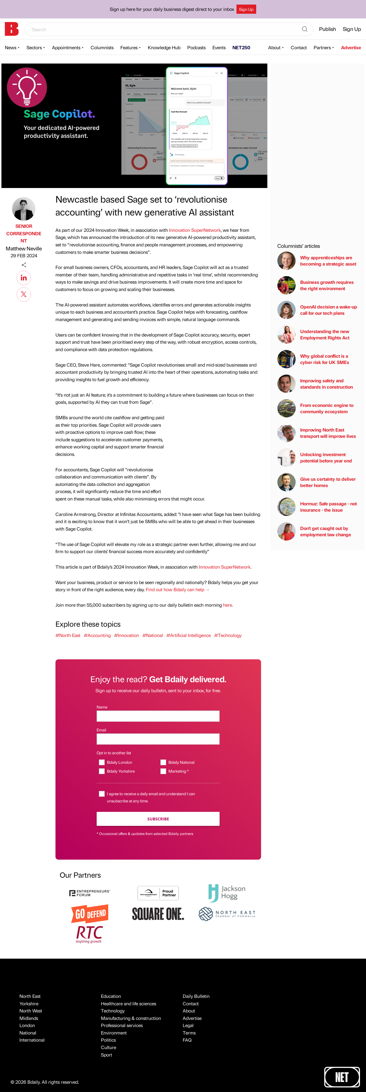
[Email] (158, 739)
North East (30, 996)
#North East (67, 635)
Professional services (122, 1025)
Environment (114, 1033)
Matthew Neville (24, 248)
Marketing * (178, 771)
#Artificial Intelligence (188, 635)
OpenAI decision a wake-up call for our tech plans (317, 310)
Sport (106, 1055)
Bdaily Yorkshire (121, 771)
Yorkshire (28, 1003)
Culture (108, 1047)
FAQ (187, 1040)
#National (152, 635)
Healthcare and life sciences (128, 1003)
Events (219, 47)
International (32, 1040)
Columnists (102, 47)
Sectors (34, 47)
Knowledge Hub (164, 47)
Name (102, 706)
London (27, 1025)
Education (111, 996)
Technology (113, 1011)
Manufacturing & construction (131, 1018)
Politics (108, 1040)
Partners (322, 47)
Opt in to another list (114, 752)
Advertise (351, 47)
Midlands (28, 1018)
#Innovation (126, 635)
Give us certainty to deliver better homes (316, 482)
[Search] (304, 29)
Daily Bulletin (196, 996)
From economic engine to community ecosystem (315, 408)
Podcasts (196, 47)
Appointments (66, 47)
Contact (299, 47)
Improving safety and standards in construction (315, 384)
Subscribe (158, 819)
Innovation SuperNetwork (195, 230)
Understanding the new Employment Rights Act (313, 334)
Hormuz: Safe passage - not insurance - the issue (317, 507)
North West (30, 1011)
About (274, 47)
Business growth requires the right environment (315, 285)
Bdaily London (119, 762)
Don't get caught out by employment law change (314, 531)
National (27, 1033)
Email (101, 729)
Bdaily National (181, 762)
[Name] (158, 716)
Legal (188, 1025)
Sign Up (246, 9)
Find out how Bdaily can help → (178, 589)
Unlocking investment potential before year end (314, 457)
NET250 (241, 47)
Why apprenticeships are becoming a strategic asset (316, 261)
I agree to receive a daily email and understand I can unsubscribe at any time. (151, 797)
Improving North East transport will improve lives (316, 433)
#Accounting (97, 635)
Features (129, 47)
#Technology (228, 635)
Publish (327, 28)
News (10, 47)
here (227, 605)
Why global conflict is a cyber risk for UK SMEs (313, 359)
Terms (189, 1033)
